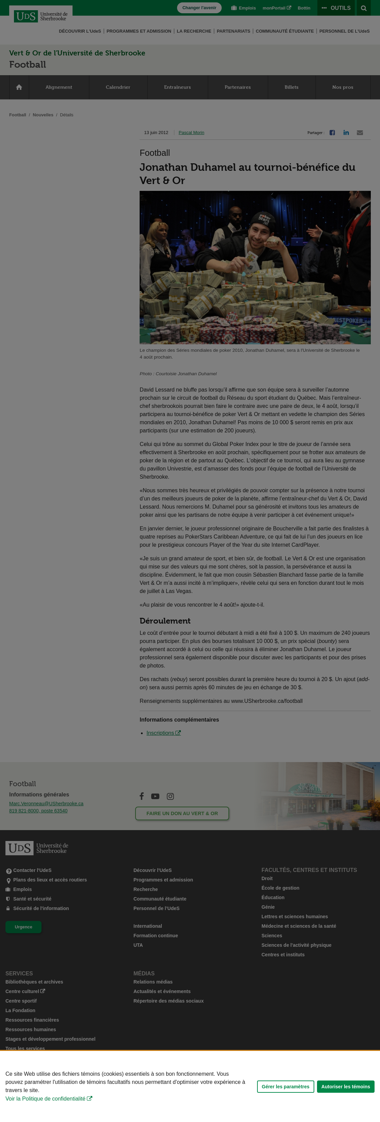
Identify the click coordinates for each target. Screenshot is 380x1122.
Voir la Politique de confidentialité (45, 1099)
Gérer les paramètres (286, 1086)
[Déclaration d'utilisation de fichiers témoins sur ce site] (190, 1086)
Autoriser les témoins (345, 1086)
